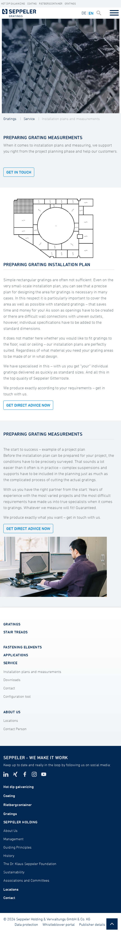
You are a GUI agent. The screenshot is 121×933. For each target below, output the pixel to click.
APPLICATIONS (15, 655)
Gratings (70, 3)
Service (29, 119)
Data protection (26, 924)
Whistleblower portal (59, 924)
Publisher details (92, 924)
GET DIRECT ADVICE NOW (28, 405)
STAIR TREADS (15, 632)
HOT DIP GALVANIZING (13, 3)
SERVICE (10, 663)
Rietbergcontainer (50, 3)
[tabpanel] (60, 66)
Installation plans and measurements (71, 119)
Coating (32, 3)
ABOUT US (12, 712)
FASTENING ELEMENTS (22, 647)
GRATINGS (12, 624)
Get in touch (18, 172)
